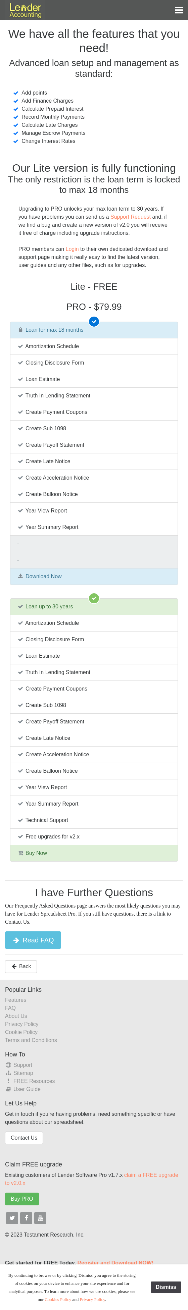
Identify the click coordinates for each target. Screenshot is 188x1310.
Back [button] (21, 966)
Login (72, 249)
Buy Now (32, 853)
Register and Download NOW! (115, 1263)
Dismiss (166, 1287)
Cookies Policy (58, 1299)
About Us (16, 1016)
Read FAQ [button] (33, 940)
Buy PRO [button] (22, 1199)
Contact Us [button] (24, 1138)
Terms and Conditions (31, 1040)
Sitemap (19, 1073)
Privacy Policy (22, 1024)
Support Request (130, 217)
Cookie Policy (21, 1032)
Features (15, 1000)
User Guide (23, 1089)
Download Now (39, 576)
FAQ (10, 1008)
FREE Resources (30, 1081)
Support (18, 1065)
